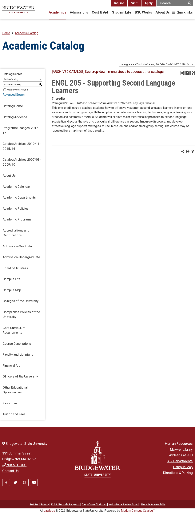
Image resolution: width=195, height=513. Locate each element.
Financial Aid (11, 365)
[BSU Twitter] (15, 482)
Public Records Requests (65, 504)
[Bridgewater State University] (97, 459)
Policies (34, 504)
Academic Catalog (26, 33)
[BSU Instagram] (25, 482)
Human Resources (179, 444)
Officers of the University (20, 376)
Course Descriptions (17, 343)
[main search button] (189, 3)
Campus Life (11, 279)
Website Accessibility (153, 504)
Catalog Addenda (15, 117)
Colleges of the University (20, 301)
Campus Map (12, 290)
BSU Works (143, 12)
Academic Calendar (16, 186)
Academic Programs (17, 219)
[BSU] (18, 10)
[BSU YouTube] (34, 482)
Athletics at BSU (181, 455)
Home (6, 33)
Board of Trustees (15, 268)
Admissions (79, 12)
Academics (57, 12)
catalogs (49, 510)
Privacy (45, 504)
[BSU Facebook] (6, 482)
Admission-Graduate (17, 246)
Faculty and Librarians (18, 354)
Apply (149, 3)
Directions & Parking (178, 473)
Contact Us (10, 471)
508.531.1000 (14, 465)
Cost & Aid (100, 12)
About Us (162, 12)
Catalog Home (13, 106)
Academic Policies (16, 208)
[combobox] (157, 64)
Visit (134, 3)
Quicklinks (185, 12)
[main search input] (175, 3)
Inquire (119, 3)
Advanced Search (14, 94)
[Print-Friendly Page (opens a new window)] (187, 73)
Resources (10, 403)
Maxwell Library (181, 449)
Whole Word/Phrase (17, 89)
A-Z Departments (180, 461)
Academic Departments (19, 197)
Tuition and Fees (14, 414)
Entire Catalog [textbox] (11, 79)
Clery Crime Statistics (94, 504)
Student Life (121, 12)
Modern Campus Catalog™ (138, 510)
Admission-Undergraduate (21, 257)
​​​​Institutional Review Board (124, 504)
